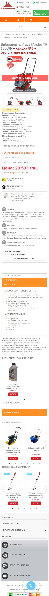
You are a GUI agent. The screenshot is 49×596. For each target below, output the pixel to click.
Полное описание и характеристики (19, 146)
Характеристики (11, 280)
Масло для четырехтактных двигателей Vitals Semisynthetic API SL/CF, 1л (13, 388)
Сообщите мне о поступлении (17, 162)
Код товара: (8, 110)
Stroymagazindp (40, 2)
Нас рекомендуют (18, 200)
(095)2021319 (22, 7)
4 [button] (27, 463)
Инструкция (9, 284)
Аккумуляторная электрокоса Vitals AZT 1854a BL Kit (35, 495)
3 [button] (21, 463)
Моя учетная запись (11, 524)
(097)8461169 (22, 2)
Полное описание (12, 276)
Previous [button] (3, 100)
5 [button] (33, 463)
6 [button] (39, 463)
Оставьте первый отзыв (24, 258)
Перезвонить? (40, 13)
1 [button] (24, 399)
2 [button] (15, 463)
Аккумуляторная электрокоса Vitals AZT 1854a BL (13, 495)
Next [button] (46, 100)
